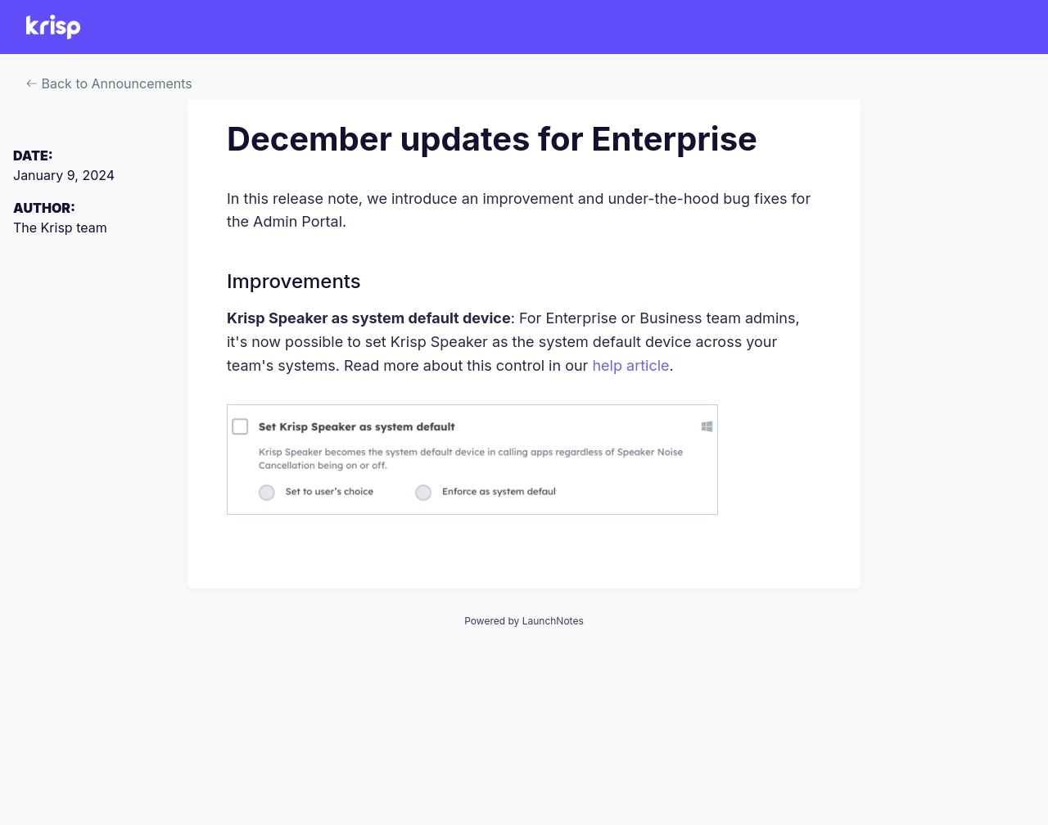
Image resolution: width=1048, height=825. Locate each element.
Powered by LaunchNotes (523, 621)
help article (630, 365)
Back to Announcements (109, 83)
